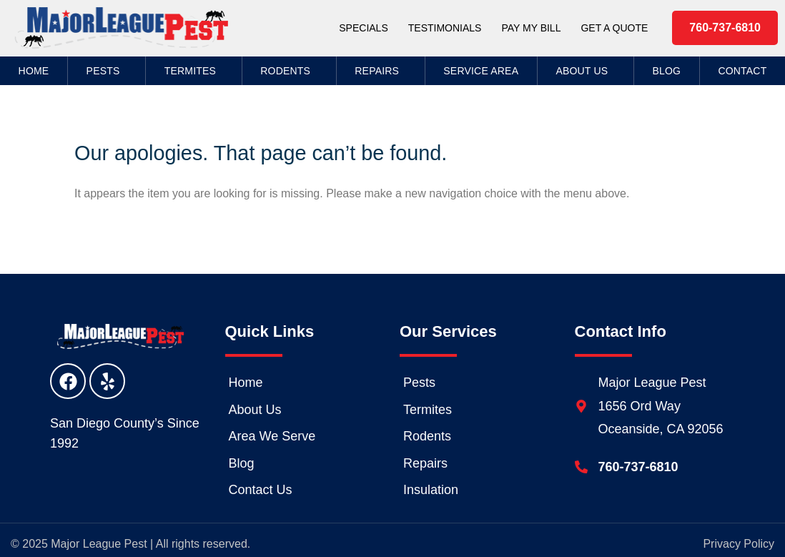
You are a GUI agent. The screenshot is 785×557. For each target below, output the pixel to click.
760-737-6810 (638, 467)
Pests (107, 71)
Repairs (380, 71)
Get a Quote (614, 28)
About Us (585, 71)
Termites (193, 71)
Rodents (288, 71)
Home (34, 71)
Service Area (480, 71)
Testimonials (445, 28)
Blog (666, 71)
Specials (363, 28)
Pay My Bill (531, 28)
